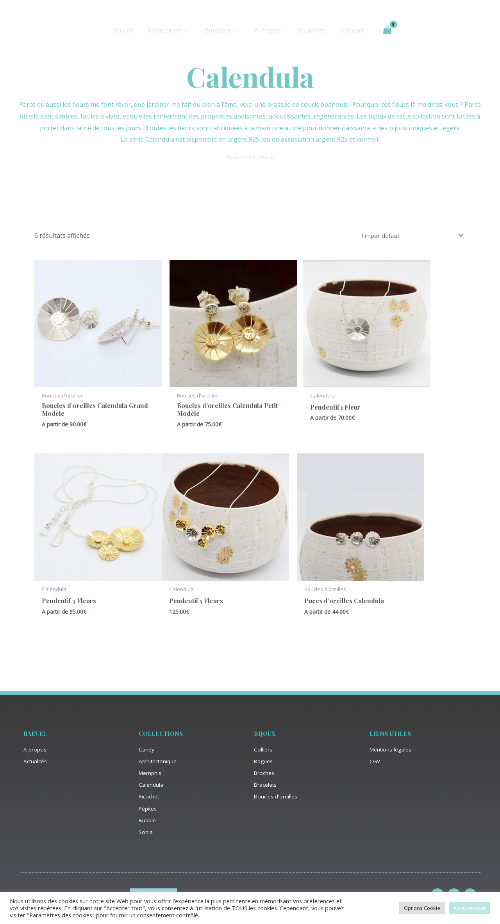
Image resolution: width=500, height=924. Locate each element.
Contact (345, 30)
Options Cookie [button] (422, 907)
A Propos (266, 30)
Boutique (219, 30)
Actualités (307, 30)
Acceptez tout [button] (470, 907)
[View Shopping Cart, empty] (377, 30)
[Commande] (409, 236)
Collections (170, 30)
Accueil (131, 30)
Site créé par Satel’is (250, 891)
